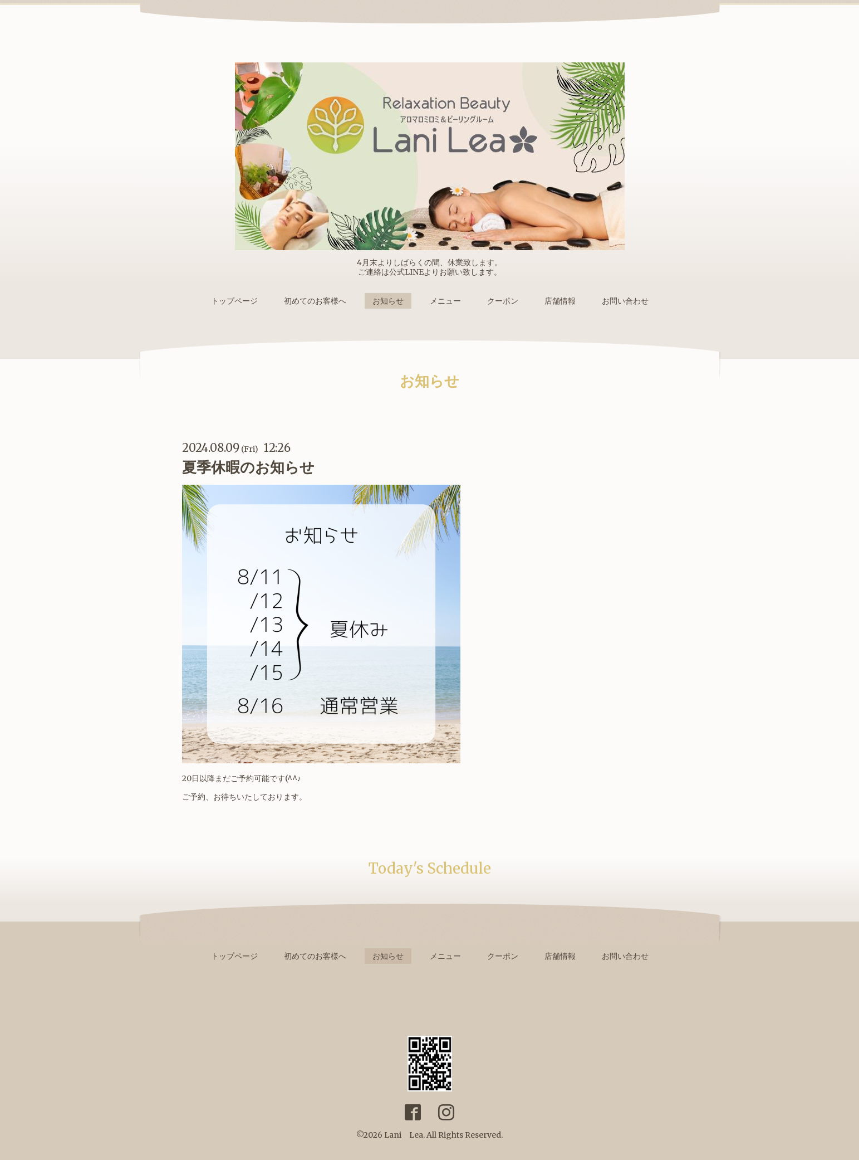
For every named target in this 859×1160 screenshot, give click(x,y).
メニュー (445, 301)
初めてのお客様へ (315, 301)
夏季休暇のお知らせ (248, 467)
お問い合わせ (625, 301)
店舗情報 (560, 301)
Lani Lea (403, 1135)
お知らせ (388, 301)
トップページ (234, 301)
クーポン (502, 301)
